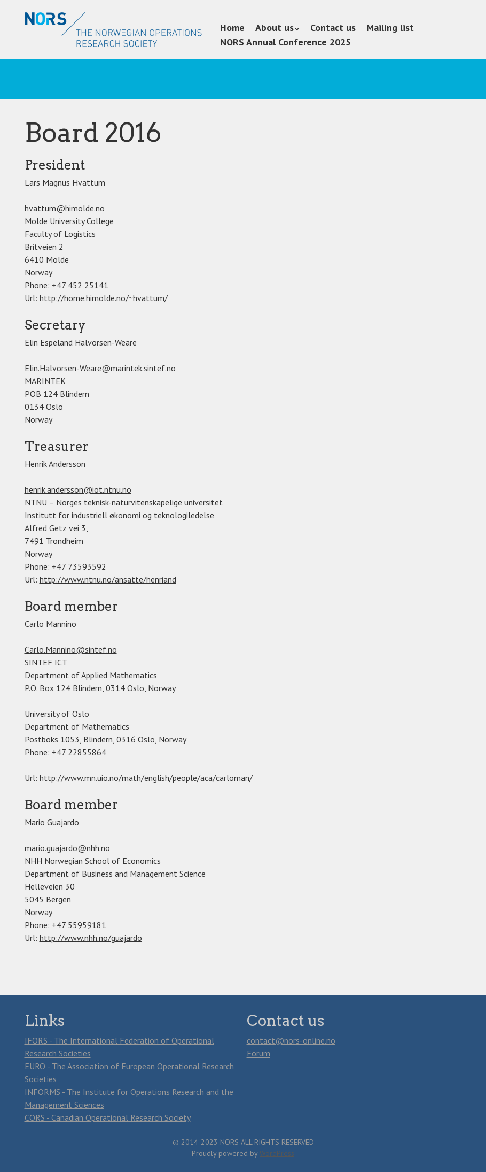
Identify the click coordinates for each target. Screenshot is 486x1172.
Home (232, 27)
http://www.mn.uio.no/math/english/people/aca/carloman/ (146, 777)
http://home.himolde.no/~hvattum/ (104, 298)
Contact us (333, 27)
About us (274, 27)
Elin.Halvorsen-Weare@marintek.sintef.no (100, 368)
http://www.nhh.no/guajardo (91, 937)
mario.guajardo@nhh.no (67, 847)
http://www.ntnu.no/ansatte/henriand (108, 579)
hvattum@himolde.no (65, 208)
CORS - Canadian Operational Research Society (108, 1117)
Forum (258, 1053)
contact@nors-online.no (291, 1040)
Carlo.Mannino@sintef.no (71, 649)
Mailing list (390, 27)
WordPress (277, 1153)
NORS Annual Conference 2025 (285, 42)
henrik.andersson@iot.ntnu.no (78, 489)
